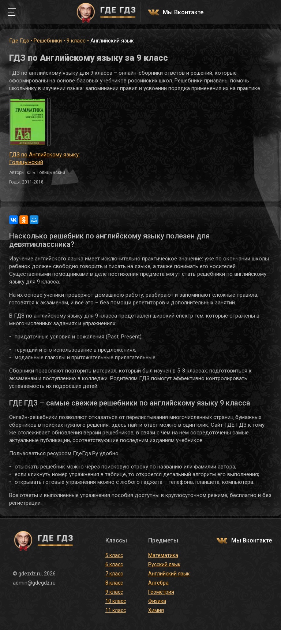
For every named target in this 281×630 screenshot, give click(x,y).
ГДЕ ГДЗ (106, 12)
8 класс (114, 583)
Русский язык (164, 564)
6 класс (114, 564)
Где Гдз (19, 40)
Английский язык (169, 574)
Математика (163, 555)
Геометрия (161, 592)
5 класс (114, 555)
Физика (157, 601)
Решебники (48, 40)
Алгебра (158, 583)
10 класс (115, 601)
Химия (156, 610)
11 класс (115, 610)
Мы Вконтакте (183, 13)
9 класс (76, 40)
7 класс (114, 574)
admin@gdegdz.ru (34, 583)
